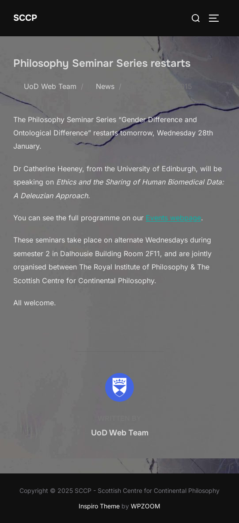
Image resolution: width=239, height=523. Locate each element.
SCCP (25, 17)
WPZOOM (145, 506)
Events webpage (173, 217)
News (105, 86)
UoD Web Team (50, 86)
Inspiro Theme (99, 506)
